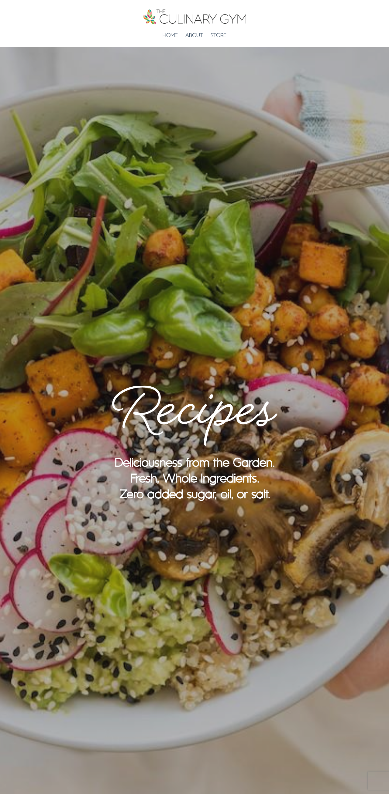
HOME (170, 35)
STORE (218, 35)
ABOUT (194, 35)
